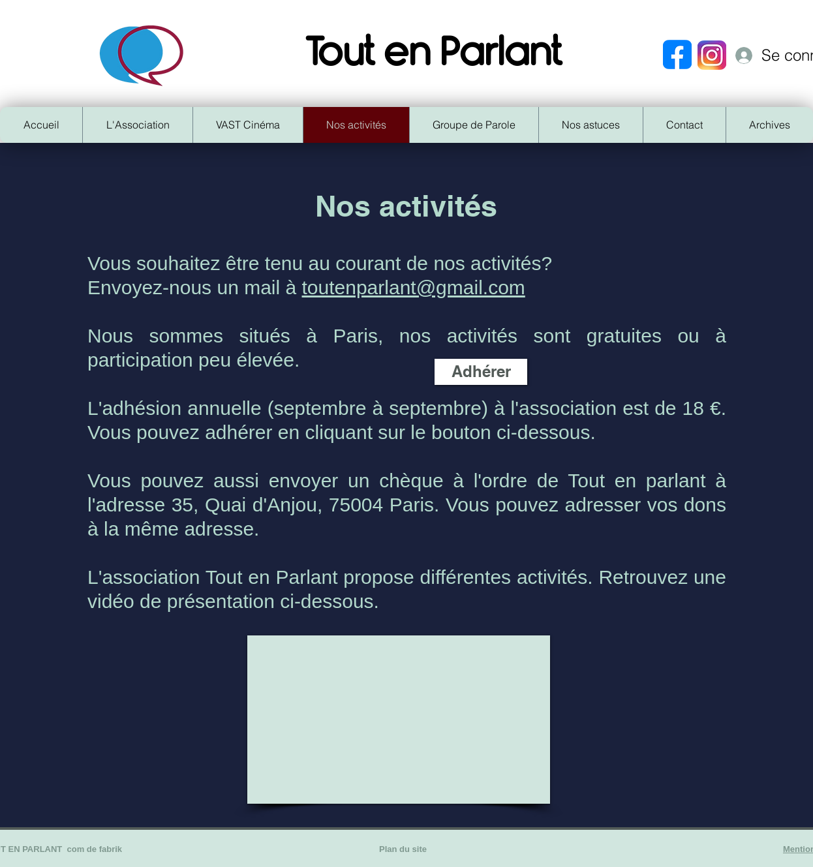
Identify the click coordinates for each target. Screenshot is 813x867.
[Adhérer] (481, 372)
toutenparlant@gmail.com (413, 287)
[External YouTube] (398, 719)
